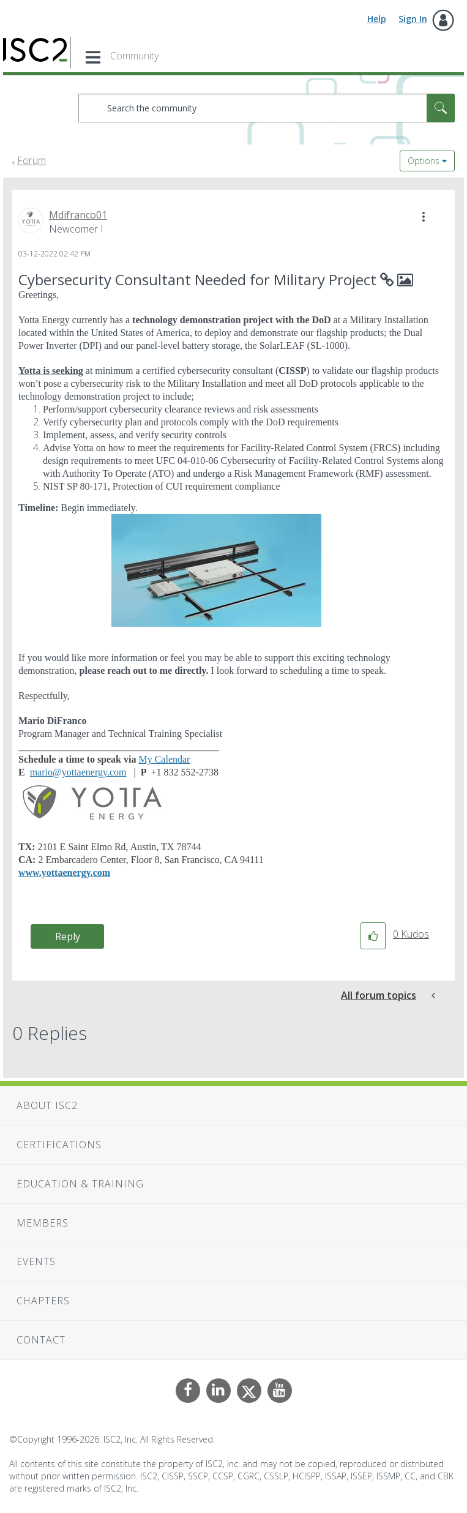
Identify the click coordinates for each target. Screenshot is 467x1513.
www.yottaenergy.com (64, 872)
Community (134, 55)
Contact (41, 1340)
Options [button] (423, 160)
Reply (67, 936)
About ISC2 (47, 1105)
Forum (31, 160)
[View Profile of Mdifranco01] (78, 215)
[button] (423, 216)
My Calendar (164, 759)
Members (43, 1223)
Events (36, 1261)
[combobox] (266, 108)
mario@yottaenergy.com (78, 772)
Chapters (43, 1300)
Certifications (59, 1144)
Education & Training (80, 1183)
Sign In (412, 18)
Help (376, 18)
